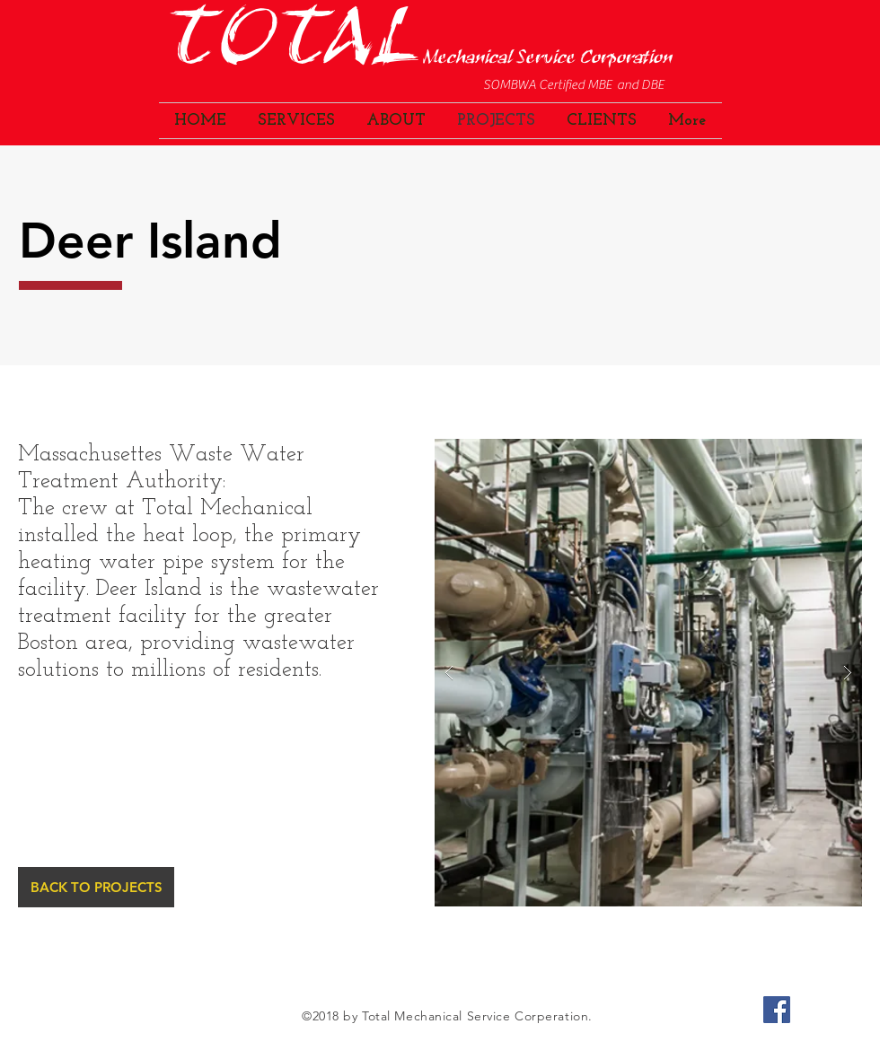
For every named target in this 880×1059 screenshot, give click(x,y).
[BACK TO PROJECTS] (96, 887)
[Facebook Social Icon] (776, 1009)
